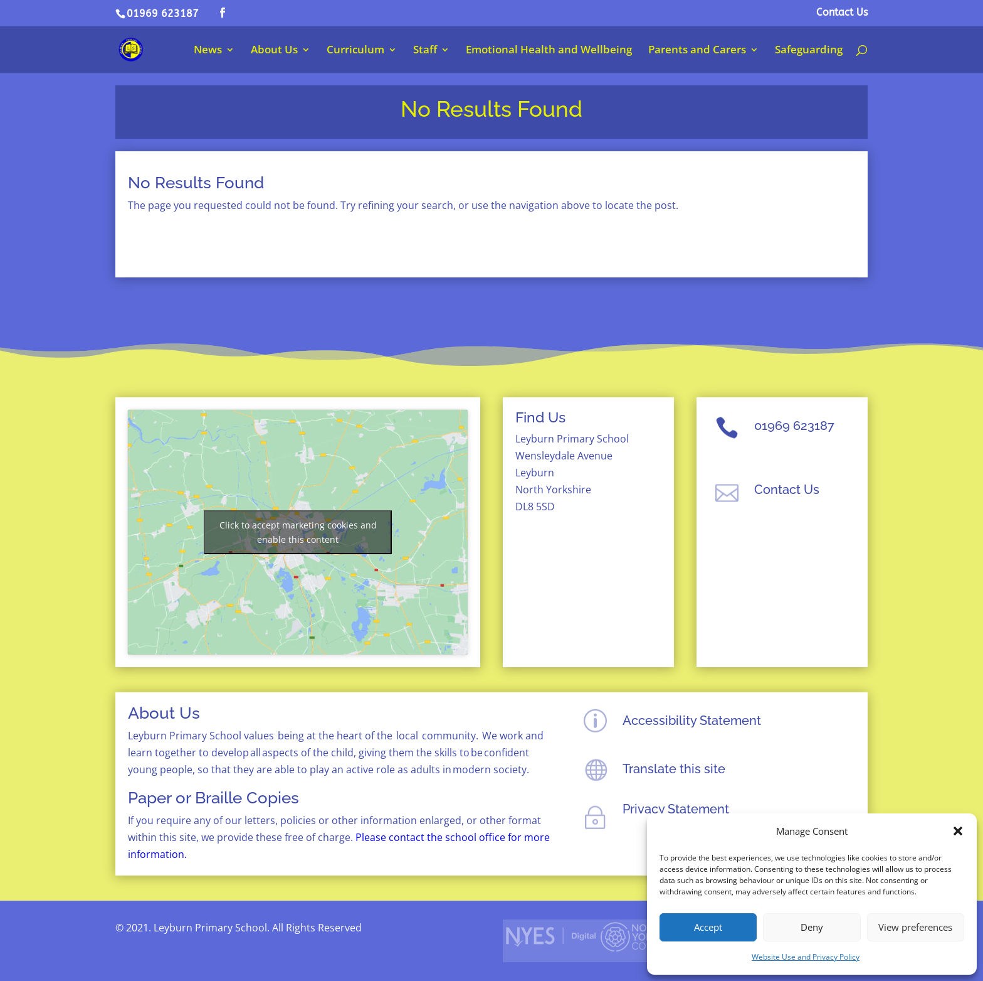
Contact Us (842, 13)
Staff (425, 50)
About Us (274, 50)
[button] (958, 831)
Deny (812, 927)
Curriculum (355, 50)
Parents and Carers (697, 50)
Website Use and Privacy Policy (805, 957)
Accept (708, 927)
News (208, 50)
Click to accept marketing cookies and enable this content (298, 532)
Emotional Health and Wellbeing (549, 50)
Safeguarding (809, 50)
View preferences (915, 927)
